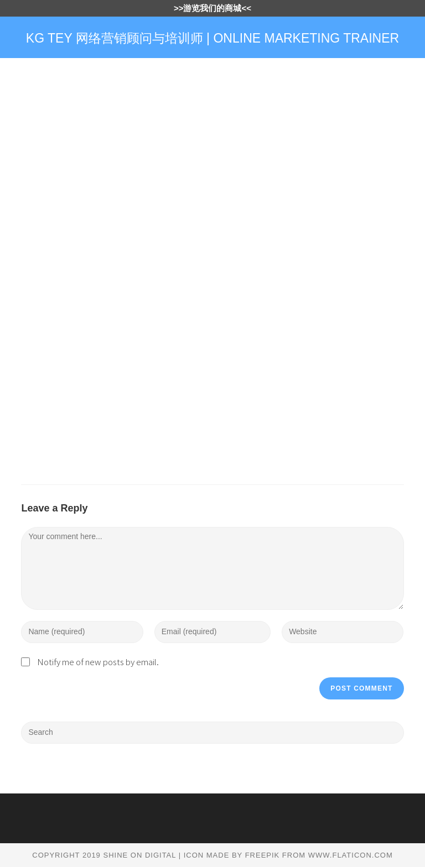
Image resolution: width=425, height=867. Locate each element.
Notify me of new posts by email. (98, 661)
